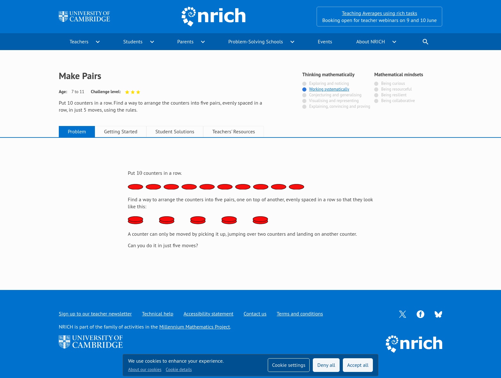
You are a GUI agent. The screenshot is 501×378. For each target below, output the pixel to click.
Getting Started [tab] (120, 131)
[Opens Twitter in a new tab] (402, 313)
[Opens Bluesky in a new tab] (438, 314)
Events (325, 41)
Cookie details (179, 369)
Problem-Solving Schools (255, 41)
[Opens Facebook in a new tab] (420, 313)
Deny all (326, 365)
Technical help (157, 313)
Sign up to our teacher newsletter (95, 313)
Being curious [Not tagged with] (393, 83)
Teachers (79, 41)
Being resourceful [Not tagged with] (396, 89)
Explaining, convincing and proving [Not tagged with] (339, 106)
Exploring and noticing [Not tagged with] (329, 83)
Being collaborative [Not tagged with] (398, 100)
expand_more (98, 42)
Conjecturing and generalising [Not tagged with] (335, 95)
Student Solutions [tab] (174, 131)
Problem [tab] (77, 131)
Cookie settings (288, 365)
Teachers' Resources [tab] (233, 131)
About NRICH (370, 41)
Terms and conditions (300, 313)
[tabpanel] (250, 207)
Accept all (358, 365)
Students (133, 41)
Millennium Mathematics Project (194, 326)
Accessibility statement (208, 313)
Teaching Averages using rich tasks (379, 13)
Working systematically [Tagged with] (329, 89)
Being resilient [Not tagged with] (393, 95)
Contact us (254, 313)
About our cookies (144, 369)
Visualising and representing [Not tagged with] (333, 100)
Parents (185, 41)
